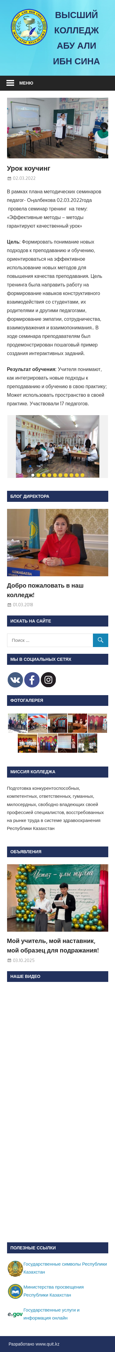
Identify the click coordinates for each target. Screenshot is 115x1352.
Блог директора (29, 496)
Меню (26, 82)
